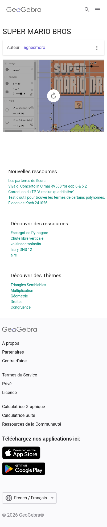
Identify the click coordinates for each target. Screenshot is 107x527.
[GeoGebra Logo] (23, 9)
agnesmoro (34, 47)
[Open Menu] (97, 9)
